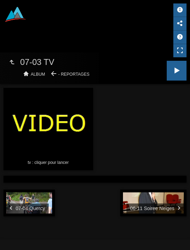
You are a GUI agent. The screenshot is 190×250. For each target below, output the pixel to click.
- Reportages (74, 74)
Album (38, 74)
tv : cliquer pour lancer (48, 162)
